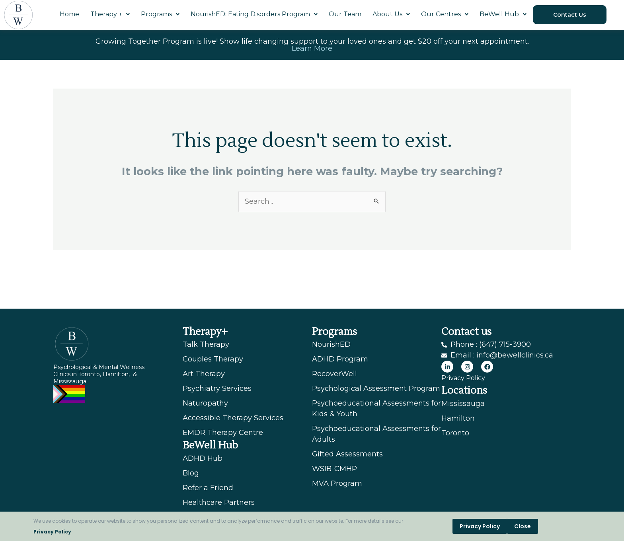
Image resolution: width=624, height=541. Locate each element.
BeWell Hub (503, 14)
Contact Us (569, 14)
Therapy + (110, 14)
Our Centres (444, 14)
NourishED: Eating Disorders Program (254, 14)
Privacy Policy (52, 531)
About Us (391, 14)
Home (69, 14)
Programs (160, 14)
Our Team (345, 14)
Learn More (312, 48)
